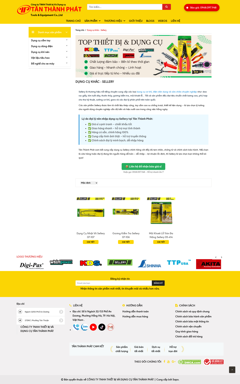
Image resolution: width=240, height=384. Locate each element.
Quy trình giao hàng (186, 331)
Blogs (150, 20)
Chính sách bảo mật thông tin (192, 321)
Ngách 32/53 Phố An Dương (40, 312)
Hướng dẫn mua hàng (135, 316)
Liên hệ (175, 20)
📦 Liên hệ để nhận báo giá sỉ (143, 166)
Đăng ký (158, 283)
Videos (162, 20)
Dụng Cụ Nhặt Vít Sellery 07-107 (91, 235)
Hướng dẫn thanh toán (135, 311)
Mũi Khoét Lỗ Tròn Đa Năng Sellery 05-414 (161, 235)
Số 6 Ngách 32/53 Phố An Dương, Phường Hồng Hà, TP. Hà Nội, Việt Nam (94, 315)
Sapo (176, 379)
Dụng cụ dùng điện (42, 46)
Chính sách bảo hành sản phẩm (193, 316)
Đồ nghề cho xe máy (42, 63)
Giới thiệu (135, 20)
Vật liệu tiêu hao (40, 57)
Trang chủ (73, 20)
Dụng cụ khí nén (40, 52)
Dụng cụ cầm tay (40, 40)
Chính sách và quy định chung (192, 311)
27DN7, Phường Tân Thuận (40, 320)
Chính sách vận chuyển (188, 326)
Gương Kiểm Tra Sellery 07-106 (125, 235)
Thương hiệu (113, 20)
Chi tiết (91, 242)
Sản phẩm (90, 20)
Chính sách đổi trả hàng (188, 336)
